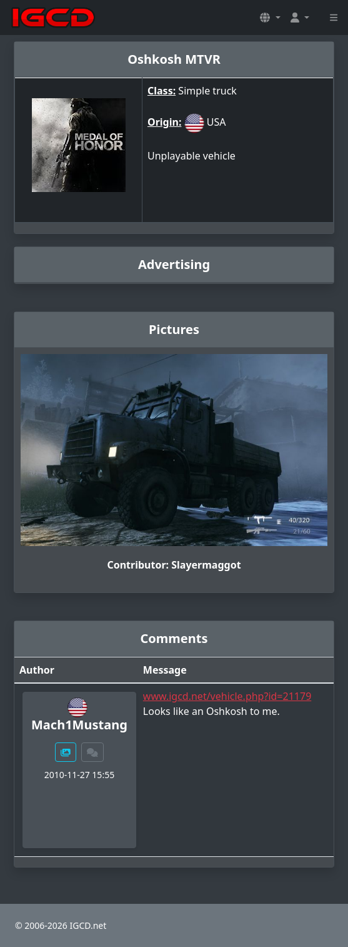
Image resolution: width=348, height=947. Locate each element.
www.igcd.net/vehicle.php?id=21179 (227, 696)
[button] (270, 17)
